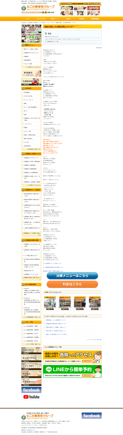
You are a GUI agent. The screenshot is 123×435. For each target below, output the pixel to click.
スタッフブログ (51, 22)
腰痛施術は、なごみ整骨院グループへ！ (56, 320)
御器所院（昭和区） (26, 423)
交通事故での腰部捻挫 (29, 165)
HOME (23, 421)
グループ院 (58, 421)
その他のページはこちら (34, 185)
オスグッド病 (27, 131)
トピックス (24, 425)
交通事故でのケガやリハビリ (31, 52)
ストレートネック (28, 99)
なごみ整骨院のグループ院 (51, 41)
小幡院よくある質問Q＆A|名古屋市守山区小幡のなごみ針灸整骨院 (32, 292)
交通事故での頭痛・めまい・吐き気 (32, 177)
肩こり (25, 110)
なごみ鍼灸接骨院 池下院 (31, 341)
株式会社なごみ (31, 430)
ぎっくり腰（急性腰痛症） (31, 107)
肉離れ (25, 127)
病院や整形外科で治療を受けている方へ (32, 194)
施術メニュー (37, 421)
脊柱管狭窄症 (27, 146)
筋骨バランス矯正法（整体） (31, 49)
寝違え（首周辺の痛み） (30, 135)
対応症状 (44, 421)
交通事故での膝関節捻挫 (30, 169)
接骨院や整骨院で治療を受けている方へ (32, 200)
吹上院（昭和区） (36, 423)
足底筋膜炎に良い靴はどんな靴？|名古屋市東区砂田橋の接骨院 (32, 302)
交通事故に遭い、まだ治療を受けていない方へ (32, 223)
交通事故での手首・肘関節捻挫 (32, 161)
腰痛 (25, 103)
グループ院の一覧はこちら (34, 344)
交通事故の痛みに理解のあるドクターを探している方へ (32, 212)
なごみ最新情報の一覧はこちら (33, 317)
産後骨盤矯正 (27, 60)
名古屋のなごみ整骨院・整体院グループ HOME (33, 22)
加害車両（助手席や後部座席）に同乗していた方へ (32, 266)
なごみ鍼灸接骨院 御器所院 (31, 330)
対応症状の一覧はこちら (34, 149)
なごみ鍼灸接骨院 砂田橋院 (31, 337)
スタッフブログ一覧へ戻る (95, 339)
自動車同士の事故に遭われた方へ (32, 251)
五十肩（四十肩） (28, 96)
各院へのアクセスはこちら (51, 36)
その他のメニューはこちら (34, 67)
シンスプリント (28, 124)
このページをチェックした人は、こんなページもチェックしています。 (63, 39)
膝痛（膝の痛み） (28, 138)
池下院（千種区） (56, 423)
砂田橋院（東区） (46, 423)
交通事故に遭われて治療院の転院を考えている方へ (32, 217)
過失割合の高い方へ (29, 270)
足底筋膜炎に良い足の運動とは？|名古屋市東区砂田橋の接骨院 (32, 312)
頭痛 (25, 114)
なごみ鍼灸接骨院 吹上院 (31, 333)
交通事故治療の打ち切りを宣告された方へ (32, 206)
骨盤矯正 (26, 56)
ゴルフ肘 (26, 142)
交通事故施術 (50, 421)
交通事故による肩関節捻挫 (31, 172)
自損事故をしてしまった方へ (31, 274)
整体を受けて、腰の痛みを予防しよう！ (56, 330)
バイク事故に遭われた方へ (31, 255)
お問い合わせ (43, 425)
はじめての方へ (30, 421)
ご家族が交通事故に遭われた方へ (32, 229)
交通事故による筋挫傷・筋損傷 (32, 182)
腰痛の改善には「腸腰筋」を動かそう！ (56, 327)
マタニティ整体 (28, 63)
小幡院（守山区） (66, 421)
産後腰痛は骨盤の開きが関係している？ (56, 323)
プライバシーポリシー (33, 425)
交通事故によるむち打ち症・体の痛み (32, 119)
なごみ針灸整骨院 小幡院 (31, 326)
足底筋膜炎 (27, 92)
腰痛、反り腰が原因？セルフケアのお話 (56, 334)
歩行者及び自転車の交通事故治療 (32, 260)
